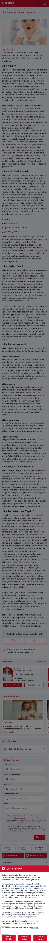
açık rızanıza (25, 886)
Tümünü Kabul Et (8, 938)
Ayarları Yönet (40, 938)
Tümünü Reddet (24, 938)
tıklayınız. (35, 928)
